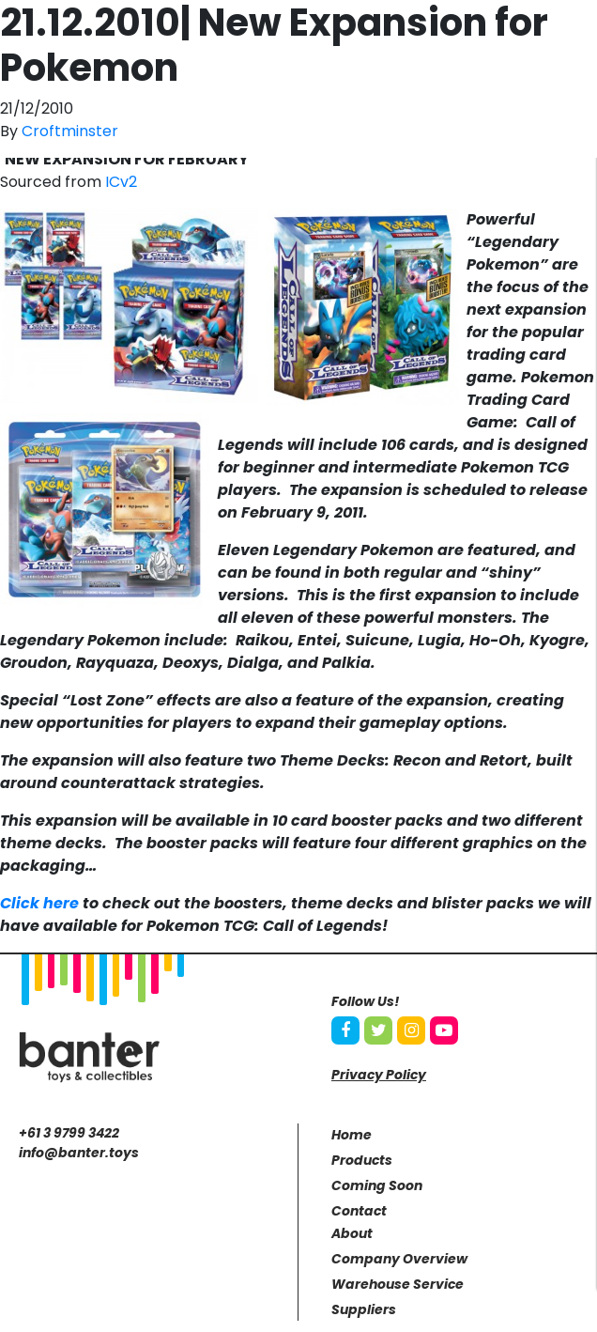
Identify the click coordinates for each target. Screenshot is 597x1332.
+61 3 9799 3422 (69, 1132)
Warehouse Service (397, 1284)
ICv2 (121, 182)
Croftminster (70, 131)
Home (351, 1134)
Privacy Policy (378, 1074)
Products (361, 1160)
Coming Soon (376, 1185)
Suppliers (363, 1309)
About (352, 1233)
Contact (359, 1210)
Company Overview (399, 1258)
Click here (39, 903)
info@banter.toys (79, 1152)
